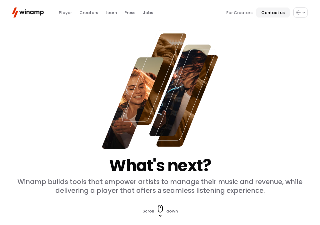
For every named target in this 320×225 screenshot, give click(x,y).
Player (65, 13)
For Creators (239, 13)
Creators (88, 13)
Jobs (148, 13)
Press (129, 13)
